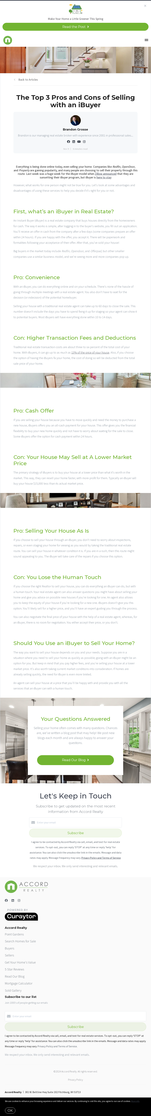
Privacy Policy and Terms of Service (101, 857)
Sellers (9, 955)
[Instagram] (19, 900)
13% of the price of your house (90, 352)
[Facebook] (6, 900)
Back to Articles (28, 79)
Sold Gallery (13, 990)
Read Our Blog (15, 976)
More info (135, 1101)
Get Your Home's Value (20, 962)
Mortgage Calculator (18, 983)
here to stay (104, 177)
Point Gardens (14, 934)
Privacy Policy (75, 1079)
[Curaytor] (21, 919)
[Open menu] (146, 40)
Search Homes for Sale (20, 941)
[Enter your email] (79, 822)
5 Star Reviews (14, 969)
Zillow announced (106, 174)
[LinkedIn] (12, 900)
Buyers (9, 948)
